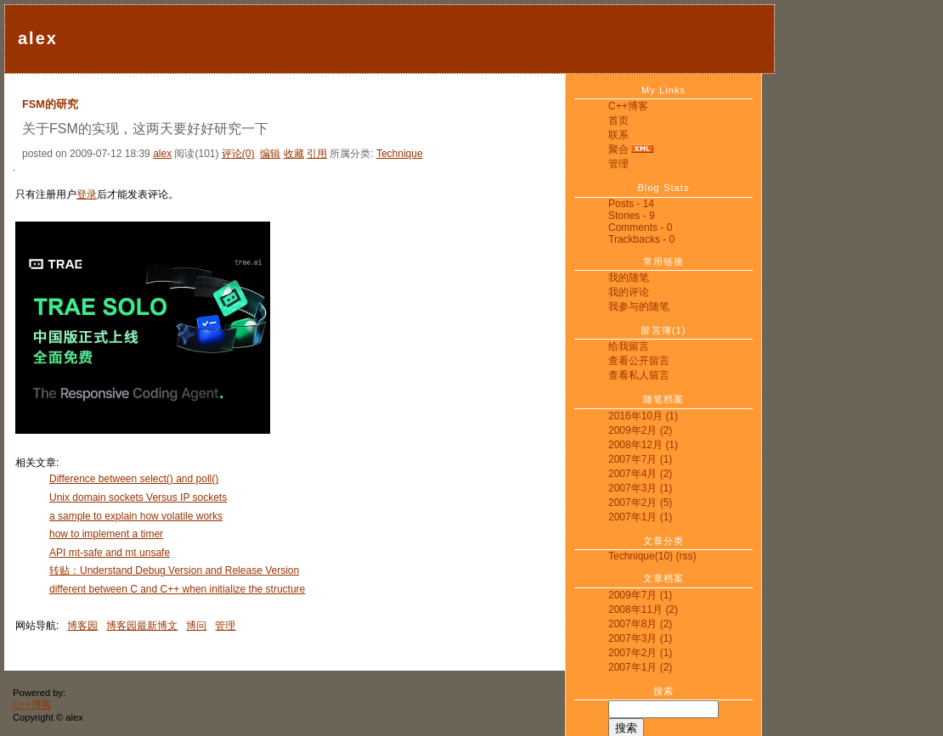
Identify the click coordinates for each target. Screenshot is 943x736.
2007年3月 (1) (640, 488)
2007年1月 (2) (640, 667)
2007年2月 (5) (640, 502)
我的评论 (628, 292)
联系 (618, 135)
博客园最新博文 (142, 626)
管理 (618, 164)
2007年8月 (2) (640, 624)
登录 (86, 194)
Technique (399, 154)
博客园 (82, 626)
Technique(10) (640, 556)
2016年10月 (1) (643, 416)
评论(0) (238, 154)
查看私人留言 (638, 375)
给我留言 (628, 346)
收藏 (294, 154)
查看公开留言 (638, 361)
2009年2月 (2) (640, 430)
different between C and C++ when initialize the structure (177, 589)
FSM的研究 (50, 104)
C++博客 (628, 106)
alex (38, 38)
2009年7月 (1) (640, 595)
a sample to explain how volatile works (136, 516)
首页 (618, 120)
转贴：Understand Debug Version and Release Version (174, 570)
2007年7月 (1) (640, 459)
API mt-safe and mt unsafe (109, 553)
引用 (317, 154)
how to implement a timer (106, 534)
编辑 (270, 154)
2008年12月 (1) (643, 445)
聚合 (618, 149)
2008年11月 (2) (643, 609)
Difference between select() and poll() (133, 479)
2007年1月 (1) (640, 517)
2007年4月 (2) (640, 474)
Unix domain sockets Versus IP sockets (138, 497)
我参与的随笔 (638, 306)
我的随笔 (628, 278)
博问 (196, 626)
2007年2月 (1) (640, 653)
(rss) (685, 556)
